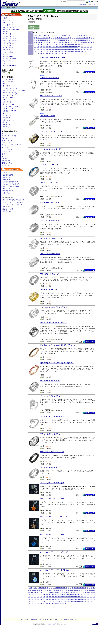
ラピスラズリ (6, 161)
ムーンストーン (7, 142)
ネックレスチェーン (9, 38)
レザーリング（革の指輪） (11, 29)
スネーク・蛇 (7, 115)
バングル (5, 32)
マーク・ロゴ (7, 124)
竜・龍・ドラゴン (8, 104)
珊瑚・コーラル (7, 163)
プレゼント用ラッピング (11, 184)
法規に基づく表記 (44, 619)
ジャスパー (5, 147)
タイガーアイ (6, 156)
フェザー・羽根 (8, 97)
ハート (5, 99)
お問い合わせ (7, 193)
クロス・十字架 (8, 81)
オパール (5, 154)
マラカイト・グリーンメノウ (11, 145)
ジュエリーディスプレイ (11, 59)
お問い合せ (34, 619)
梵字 (4, 84)
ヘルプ (5, 172)
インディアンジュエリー (11, 41)
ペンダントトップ (8, 36)
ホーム (3, 7)
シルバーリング (8, 20)
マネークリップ (8, 47)
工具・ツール (7, 63)
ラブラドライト (7, 149)
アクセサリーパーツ (9, 65)
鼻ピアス (5, 54)
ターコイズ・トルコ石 (9, 136)
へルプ (94, 4)
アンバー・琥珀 (7, 152)
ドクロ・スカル (8, 79)
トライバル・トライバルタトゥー (14, 90)
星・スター (6, 122)
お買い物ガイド (56, 619)
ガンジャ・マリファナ (10, 88)
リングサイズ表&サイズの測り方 (13, 200)
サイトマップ (7, 188)
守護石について (8, 211)
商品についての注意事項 (11, 186)
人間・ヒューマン (8, 120)
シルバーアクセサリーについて (13, 202)
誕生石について (8, 209)
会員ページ (6, 177)
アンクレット (7, 45)
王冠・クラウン (8, 102)
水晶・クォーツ (7, 140)
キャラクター (7, 118)
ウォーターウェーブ (9, 95)
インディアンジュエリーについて (14, 204)
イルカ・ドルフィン (9, 108)
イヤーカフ (6, 50)
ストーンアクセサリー (10, 43)
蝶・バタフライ (8, 113)
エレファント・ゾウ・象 (11, 106)
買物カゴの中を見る (85, 4)
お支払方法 (6, 179)
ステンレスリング (8, 22)
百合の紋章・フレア (9, 111)
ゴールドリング (8, 25)
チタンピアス (7, 61)
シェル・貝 (5, 165)
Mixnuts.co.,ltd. (50, 624)
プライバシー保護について (70, 619)
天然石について (8, 206)
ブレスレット (7, 34)
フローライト (6, 158)
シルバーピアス (8, 52)
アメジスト (5, 138)
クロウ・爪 (6, 127)
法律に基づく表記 (8, 191)
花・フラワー (7, 86)
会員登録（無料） (8, 175)
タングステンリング (9, 27)
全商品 (5, 18)
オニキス (5, 133)
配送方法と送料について (11, 182)
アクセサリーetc (8, 56)
